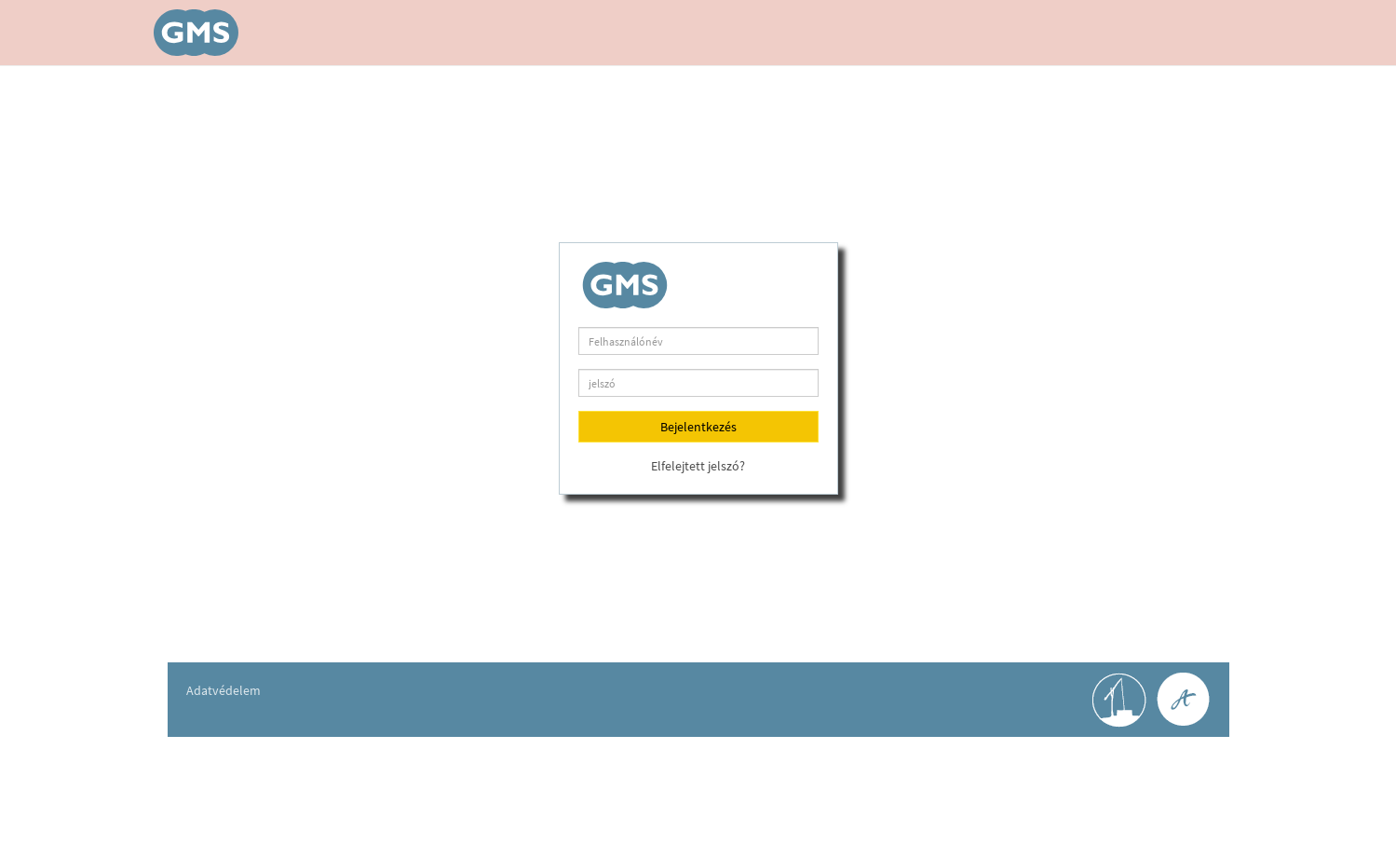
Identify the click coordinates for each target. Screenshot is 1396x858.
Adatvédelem (223, 690)
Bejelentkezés (698, 426)
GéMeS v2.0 (200, 32)
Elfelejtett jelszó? (698, 465)
